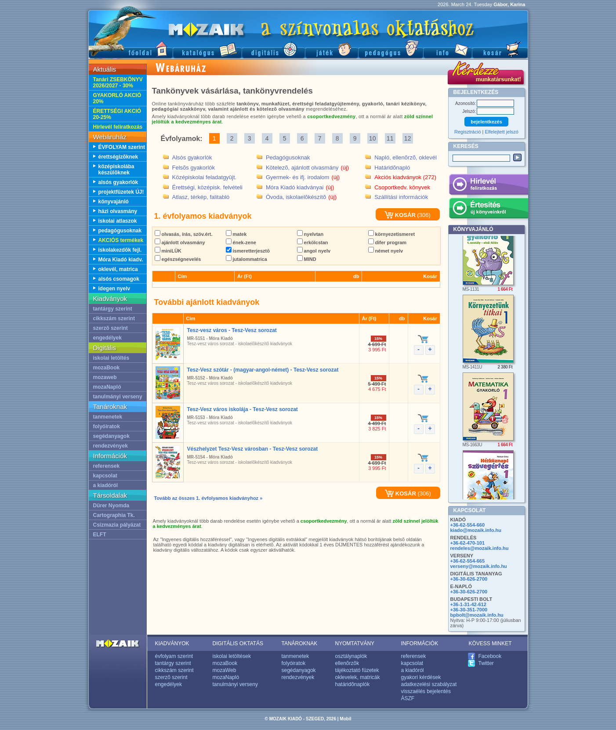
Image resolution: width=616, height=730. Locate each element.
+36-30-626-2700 (469, 579)
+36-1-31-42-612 (468, 604)
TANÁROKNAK (300, 643)
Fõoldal (130, 48)
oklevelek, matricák (357, 677)
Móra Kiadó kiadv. (120, 260)
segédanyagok (111, 436)
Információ (447, 48)
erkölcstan (312, 242)
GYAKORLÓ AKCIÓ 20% (117, 98)
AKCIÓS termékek (121, 240)
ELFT (99, 534)
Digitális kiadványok (273, 48)
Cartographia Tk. (114, 515)
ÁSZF (408, 698)
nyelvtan (310, 234)
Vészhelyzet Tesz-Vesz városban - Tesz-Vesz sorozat (252, 449)
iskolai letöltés (111, 358)
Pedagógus (390, 48)
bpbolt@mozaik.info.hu (477, 615)
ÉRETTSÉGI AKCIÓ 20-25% (117, 114)
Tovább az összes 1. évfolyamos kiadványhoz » (208, 498)
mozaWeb (224, 670)
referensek (106, 466)
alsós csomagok (118, 279)
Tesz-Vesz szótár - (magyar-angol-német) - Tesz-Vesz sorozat (263, 370)
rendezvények (110, 446)
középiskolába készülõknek (116, 169)
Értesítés (488, 209)
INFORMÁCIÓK (419, 643)
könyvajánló (113, 202)
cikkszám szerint (114, 318)
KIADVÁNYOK (172, 643)
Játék (331, 48)
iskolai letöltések (232, 656)
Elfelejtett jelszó (501, 131)
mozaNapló (107, 387)
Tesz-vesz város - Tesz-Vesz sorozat (232, 330)
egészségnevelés (178, 259)
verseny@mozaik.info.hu (478, 566)
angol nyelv (314, 250)
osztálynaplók (351, 656)
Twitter (486, 663)
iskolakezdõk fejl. (120, 250)
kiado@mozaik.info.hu (475, 530)
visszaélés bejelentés (426, 691)
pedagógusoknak (120, 231)
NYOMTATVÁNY (355, 643)
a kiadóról (105, 485)
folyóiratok (106, 426)
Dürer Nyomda (111, 505)
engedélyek (107, 338)
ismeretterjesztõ (248, 250)
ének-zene (241, 242)
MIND (306, 259)
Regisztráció (467, 131)
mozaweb (105, 377)
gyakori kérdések (421, 677)
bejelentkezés (486, 121)
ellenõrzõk (347, 663)
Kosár (500, 48)
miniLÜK (168, 250)
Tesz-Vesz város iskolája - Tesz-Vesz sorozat (242, 409)
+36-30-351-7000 (469, 609)
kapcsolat (105, 476)
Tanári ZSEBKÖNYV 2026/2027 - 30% (118, 82)
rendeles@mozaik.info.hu (479, 548)
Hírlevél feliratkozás (118, 127)
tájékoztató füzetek (357, 670)
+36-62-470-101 (467, 543)
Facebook (490, 656)
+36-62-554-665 (467, 561)
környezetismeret (391, 234)
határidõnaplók (352, 684)
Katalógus (207, 48)
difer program (387, 242)
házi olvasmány (118, 211)
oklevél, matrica (118, 269)
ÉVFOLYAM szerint (121, 147)
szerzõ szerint (110, 328)
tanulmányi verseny (117, 397)
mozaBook (106, 368)
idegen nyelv (114, 288)
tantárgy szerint (112, 309)
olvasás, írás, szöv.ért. (184, 234)
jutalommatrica (246, 259)
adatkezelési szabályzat (429, 684)
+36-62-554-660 (467, 525)
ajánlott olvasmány (180, 242)
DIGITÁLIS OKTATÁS (238, 643)
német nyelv (385, 250)
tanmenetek (108, 417)
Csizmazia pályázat (117, 525)
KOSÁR (400, 215)
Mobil (345, 718)
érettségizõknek (118, 157)
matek (236, 234)
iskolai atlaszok (117, 221)
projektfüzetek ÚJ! (121, 192)
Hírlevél (488, 186)
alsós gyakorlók (118, 182)
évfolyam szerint (174, 656)
